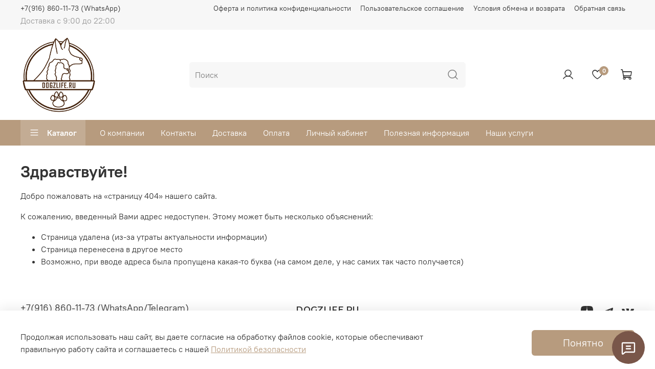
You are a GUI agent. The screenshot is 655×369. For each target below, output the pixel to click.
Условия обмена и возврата (519, 8)
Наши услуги (509, 133)
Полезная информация (426, 133)
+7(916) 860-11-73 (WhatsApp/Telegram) (104, 308)
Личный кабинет (336, 133)
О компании (122, 133)
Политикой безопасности (258, 349)
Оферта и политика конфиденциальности (282, 8)
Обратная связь (599, 8)
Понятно (583, 342)
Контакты (178, 133)
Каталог (53, 133)
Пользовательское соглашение (412, 8)
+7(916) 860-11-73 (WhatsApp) (70, 8)
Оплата (276, 133)
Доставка (229, 133)
